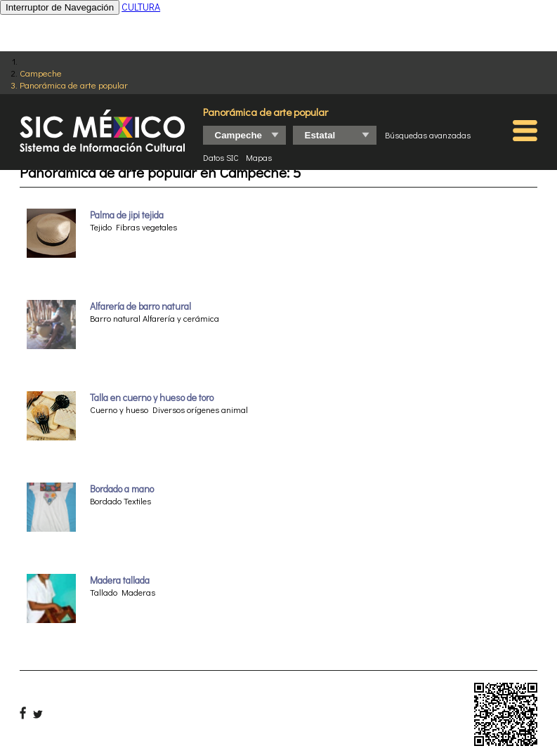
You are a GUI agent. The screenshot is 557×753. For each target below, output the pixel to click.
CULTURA (141, 6)
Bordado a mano (122, 489)
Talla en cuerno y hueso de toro (152, 397)
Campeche (41, 73)
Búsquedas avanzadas (428, 134)
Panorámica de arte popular (74, 85)
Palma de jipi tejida (127, 215)
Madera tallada (120, 580)
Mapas (259, 157)
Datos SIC (221, 157)
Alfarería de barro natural (140, 306)
